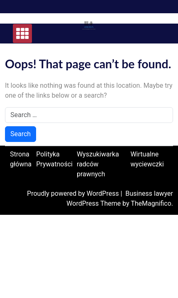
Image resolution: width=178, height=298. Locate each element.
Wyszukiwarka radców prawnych (98, 164)
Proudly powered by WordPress (73, 193)
